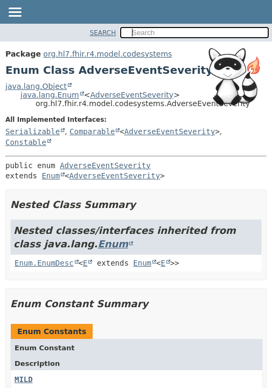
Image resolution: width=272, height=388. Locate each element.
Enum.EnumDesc (44, 263)
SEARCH (103, 33)
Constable (25, 142)
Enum (50, 175)
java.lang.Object (36, 86)
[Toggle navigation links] (14, 12)
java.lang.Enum (49, 95)
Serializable (32, 131)
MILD (24, 379)
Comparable (92, 131)
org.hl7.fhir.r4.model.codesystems (107, 54)
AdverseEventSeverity (131, 95)
